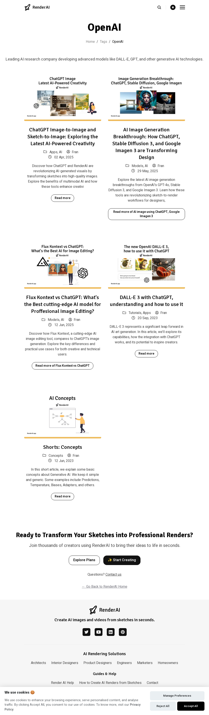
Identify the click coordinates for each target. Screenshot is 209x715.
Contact (152, 682)
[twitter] (86, 632)
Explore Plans (84, 560)
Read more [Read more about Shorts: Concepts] (62, 496)
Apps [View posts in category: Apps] (53, 152)
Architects (38, 663)
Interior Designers (64, 663)
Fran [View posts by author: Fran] (72, 152)
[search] (161, 7)
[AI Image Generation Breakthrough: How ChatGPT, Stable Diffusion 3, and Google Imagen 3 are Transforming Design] (146, 97)
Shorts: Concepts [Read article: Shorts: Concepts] (62, 447)
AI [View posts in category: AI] (60, 152)
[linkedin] (111, 632)
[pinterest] (123, 632)
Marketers (145, 663)
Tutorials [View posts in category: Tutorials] (135, 312)
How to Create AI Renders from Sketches (110, 682)
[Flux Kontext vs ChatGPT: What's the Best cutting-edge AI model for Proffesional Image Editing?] (62, 265)
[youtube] (98, 632)
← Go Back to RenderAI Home (104, 586)
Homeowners (168, 663)
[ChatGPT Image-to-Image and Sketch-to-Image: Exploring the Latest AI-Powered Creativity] (62, 97)
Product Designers (97, 663)
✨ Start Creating (122, 560)
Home (90, 41)
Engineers (124, 663)
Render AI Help (62, 682)
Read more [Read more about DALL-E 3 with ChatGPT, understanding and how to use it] (146, 353)
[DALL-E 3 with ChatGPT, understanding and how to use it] (146, 265)
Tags (103, 41)
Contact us (113, 574)
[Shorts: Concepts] (62, 414)
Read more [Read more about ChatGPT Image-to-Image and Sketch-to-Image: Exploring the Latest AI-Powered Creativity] (62, 198)
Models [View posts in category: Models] (137, 166)
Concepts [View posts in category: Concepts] (56, 455)
